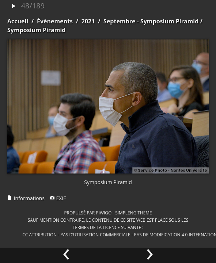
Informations (26, 198)
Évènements (55, 21)
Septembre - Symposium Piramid (150, 21)
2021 (88, 21)
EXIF (58, 198)
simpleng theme (133, 213)
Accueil (17, 21)
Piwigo (103, 213)
